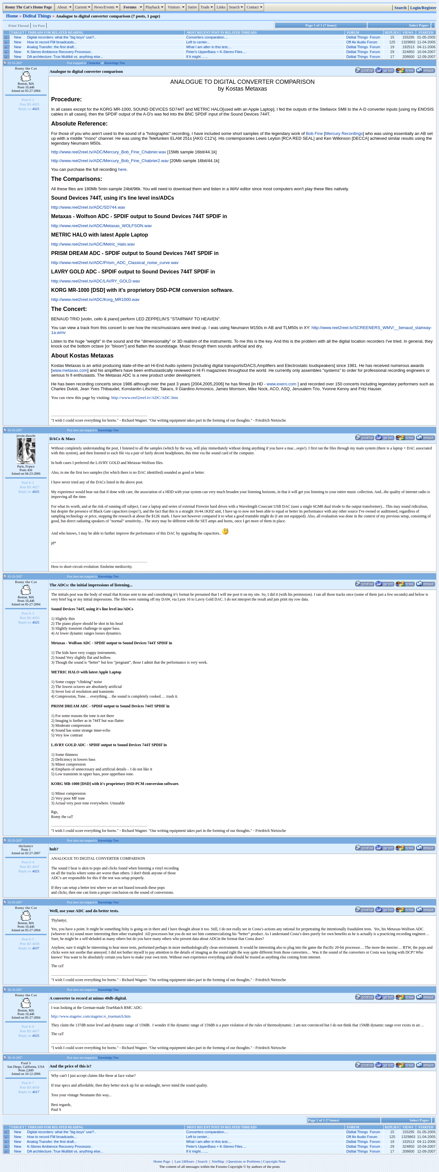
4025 (35, 109)
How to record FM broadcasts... (52, 42)
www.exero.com (281, 383)
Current (83, 7)
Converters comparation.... (207, 37)
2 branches (93, 63)
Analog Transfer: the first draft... (52, 47)
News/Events (106, 7)
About (64, 7)
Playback (155, 7)
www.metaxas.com (69, 370)
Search (237, 7)
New (17, 37)
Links (220, 7)
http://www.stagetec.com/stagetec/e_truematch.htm (90, 1016)
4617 (35, 1092)
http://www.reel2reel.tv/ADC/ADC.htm (144, 397)
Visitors (176, 7)
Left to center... (198, 42)
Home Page (161, 1161)
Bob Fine (314, 133)
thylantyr (25, 846)
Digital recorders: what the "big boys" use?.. (61, 37)
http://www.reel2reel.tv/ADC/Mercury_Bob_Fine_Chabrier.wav (108, 151)
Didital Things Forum (363, 37)
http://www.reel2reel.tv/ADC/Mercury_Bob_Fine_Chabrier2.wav (110, 160)
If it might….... (197, 57)
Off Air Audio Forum (361, 42)
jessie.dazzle (26, 435)
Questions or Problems (243, 1161)
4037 (35, 948)
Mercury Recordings (344, 133)
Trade (208, 7)
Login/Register (423, 8)
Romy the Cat (26, 68)
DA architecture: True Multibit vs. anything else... (65, 57)
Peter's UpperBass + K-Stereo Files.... (216, 52)
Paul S (26, 1063)
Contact (255, 7)
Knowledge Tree (114, 63)
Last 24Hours (184, 1161)
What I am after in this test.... (208, 47)
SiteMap (218, 1161)
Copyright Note (274, 1161)
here (122, 169)
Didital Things (37, 15)
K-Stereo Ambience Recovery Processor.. (60, 52)
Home (12, 15)
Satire (192, 7)
